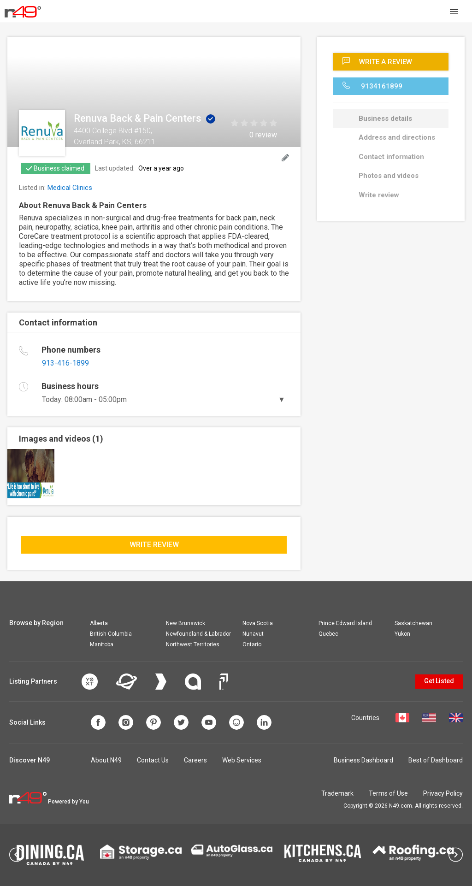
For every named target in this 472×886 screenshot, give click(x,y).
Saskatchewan (413, 623)
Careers (195, 760)
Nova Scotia (257, 623)
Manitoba (101, 644)
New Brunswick (185, 623)
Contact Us (153, 760)
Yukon (402, 634)
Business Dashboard (363, 760)
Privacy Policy (443, 793)
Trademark (337, 793)
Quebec (328, 634)
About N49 (106, 760)
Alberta (99, 623)
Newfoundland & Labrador (198, 634)
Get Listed (439, 681)
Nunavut (253, 634)
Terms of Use (388, 793)
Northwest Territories (192, 644)
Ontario (251, 644)
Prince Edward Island (345, 623)
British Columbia (111, 634)
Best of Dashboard (435, 760)
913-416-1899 (65, 363)
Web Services (241, 760)
